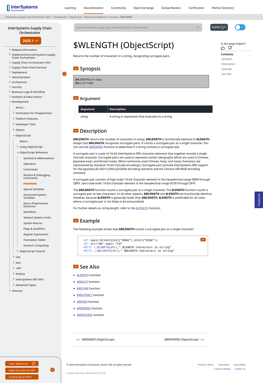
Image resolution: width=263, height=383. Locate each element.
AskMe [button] (220, 27)
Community (118, 8)
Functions (114, 17)
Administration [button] (21, 77)
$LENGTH (142, 208)
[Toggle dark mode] (240, 27)
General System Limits (37, 217)
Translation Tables (34, 240)
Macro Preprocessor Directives (35, 204)
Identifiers (29, 212)
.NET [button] (18, 268)
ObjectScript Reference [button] (34, 152)
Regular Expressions (35, 234)
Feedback (259, 199)
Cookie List (240, 368)
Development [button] (20, 101)
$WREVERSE (84, 315)
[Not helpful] (230, 48)
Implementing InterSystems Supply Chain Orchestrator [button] (33, 56)
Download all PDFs (20, 377)
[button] (75, 68)
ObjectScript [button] (23, 135)
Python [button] (20, 130)
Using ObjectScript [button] (31, 146)
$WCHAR (82, 288)
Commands (30, 169)
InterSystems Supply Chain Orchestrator (30, 30)
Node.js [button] (20, 273)
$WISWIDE (96, 147)
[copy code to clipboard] (203, 239)
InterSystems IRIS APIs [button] (30, 279)
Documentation (93, 8)
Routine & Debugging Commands (36, 176)
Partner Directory (223, 8)
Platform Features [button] (27, 118)
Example (227, 69)
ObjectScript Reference (95, 17)
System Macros (32, 223)
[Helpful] (223, 48)
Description (228, 64)
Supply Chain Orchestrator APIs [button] (31, 62)
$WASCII (82, 282)
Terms (211, 364)
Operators (29, 163)
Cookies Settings (222, 369)
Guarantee (223, 364)
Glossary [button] (17, 290)
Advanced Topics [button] (26, 285)
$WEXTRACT (85, 295)
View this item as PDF (22, 370)
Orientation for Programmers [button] (34, 113)
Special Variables (33, 189)
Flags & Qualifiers (34, 228)
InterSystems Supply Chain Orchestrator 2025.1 (28, 17)
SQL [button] (18, 257)
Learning (70, 8)
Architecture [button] (19, 82)
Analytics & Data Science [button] (27, 96)
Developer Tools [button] (25, 124)
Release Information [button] (24, 49)
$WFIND (82, 302)
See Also (227, 74)
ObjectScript (76, 17)
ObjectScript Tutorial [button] (32, 251)
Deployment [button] (19, 72)
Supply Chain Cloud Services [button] (29, 67)
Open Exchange (144, 8)
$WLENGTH (126, 17)
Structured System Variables (34, 196)
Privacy (201, 364)
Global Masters (171, 8)
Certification (196, 8)
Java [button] (18, 262)
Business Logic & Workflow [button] (28, 92)
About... (20, 107)
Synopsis (227, 59)
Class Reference (22, 364)
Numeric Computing (36, 245)
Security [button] (17, 87)
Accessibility (239, 364)
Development (61, 17)
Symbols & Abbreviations (38, 158)
